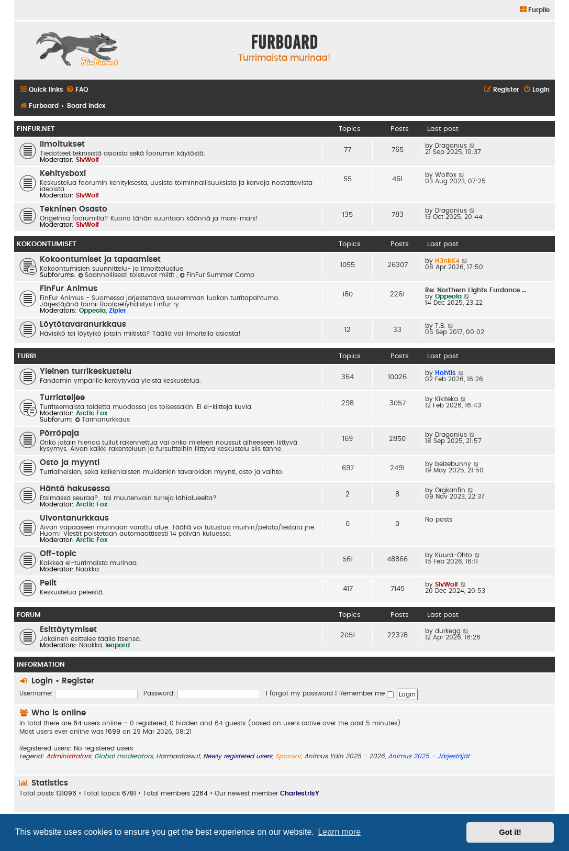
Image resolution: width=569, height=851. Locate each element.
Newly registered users (237, 756)
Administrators (68, 756)
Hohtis (445, 373)
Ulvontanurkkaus (74, 518)
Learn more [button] (339, 831)
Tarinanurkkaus (102, 419)
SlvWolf (87, 160)
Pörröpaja (59, 433)
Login (42, 681)
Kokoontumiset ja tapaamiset (100, 259)
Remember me (366, 693)
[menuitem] (534, 10)
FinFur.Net (36, 128)
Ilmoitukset (62, 144)
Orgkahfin (450, 490)
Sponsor (288, 756)
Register (78, 681)
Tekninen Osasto (73, 209)
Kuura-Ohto (453, 555)
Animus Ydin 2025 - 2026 (344, 756)
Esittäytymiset (68, 630)
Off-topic (58, 554)
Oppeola (92, 310)
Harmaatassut (178, 756)
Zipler (117, 310)
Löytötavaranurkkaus (83, 324)
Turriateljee (62, 398)
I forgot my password (299, 693)
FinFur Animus (68, 289)
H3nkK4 (447, 261)
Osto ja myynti (69, 463)
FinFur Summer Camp (217, 275)
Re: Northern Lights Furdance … (475, 290)
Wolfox (445, 175)
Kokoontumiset (46, 244)
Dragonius (451, 145)
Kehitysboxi (63, 174)
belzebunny (453, 464)
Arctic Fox (91, 413)
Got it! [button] (510, 832)
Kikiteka (446, 399)
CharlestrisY (299, 793)
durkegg (448, 631)
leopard (117, 645)
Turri (26, 356)
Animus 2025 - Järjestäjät (429, 756)
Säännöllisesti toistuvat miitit (127, 275)
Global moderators (123, 756)
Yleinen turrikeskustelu (85, 371)
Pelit (48, 583)
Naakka (87, 569)
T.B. (440, 326)
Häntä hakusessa (75, 489)
